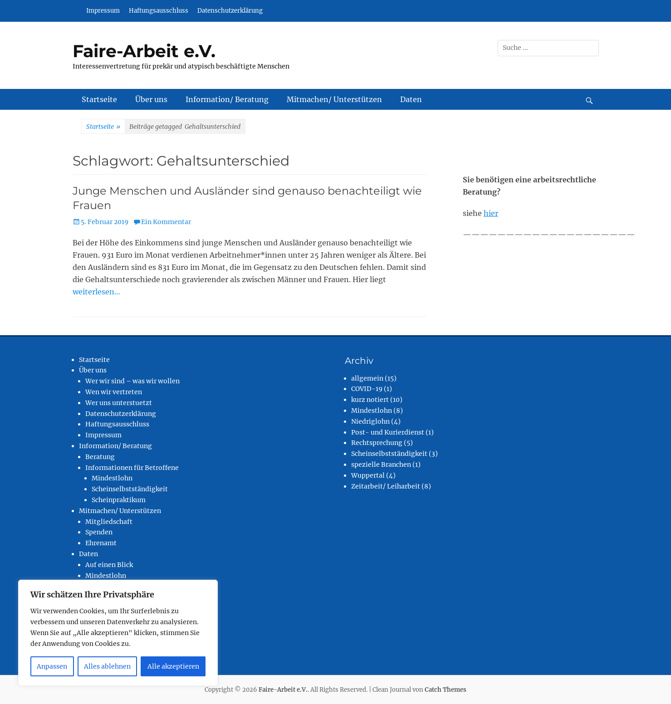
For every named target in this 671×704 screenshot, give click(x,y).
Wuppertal (368, 475)
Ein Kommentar (166, 222)
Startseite (99, 99)
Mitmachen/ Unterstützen (334, 99)
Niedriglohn (370, 421)
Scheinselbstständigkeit (130, 489)
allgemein (367, 378)
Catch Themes (445, 690)
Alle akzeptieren (173, 666)
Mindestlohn (112, 478)
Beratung (100, 457)
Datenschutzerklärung (230, 11)
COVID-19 (366, 389)
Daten (411, 99)
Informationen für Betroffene (132, 468)
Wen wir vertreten (113, 392)
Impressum (103, 11)
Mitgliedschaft (108, 522)
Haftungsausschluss (158, 11)
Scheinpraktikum (119, 500)
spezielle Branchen (381, 464)
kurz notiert (370, 400)
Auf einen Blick (109, 565)
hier (491, 213)
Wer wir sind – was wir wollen (132, 381)
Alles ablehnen (107, 666)
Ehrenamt (101, 543)
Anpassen (52, 666)
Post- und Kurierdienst (387, 432)
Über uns (151, 99)
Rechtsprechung (376, 443)
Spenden (99, 532)
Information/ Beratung (227, 99)
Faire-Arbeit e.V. (144, 51)
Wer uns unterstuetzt (118, 403)
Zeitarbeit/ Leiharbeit (385, 486)
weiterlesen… (96, 291)
